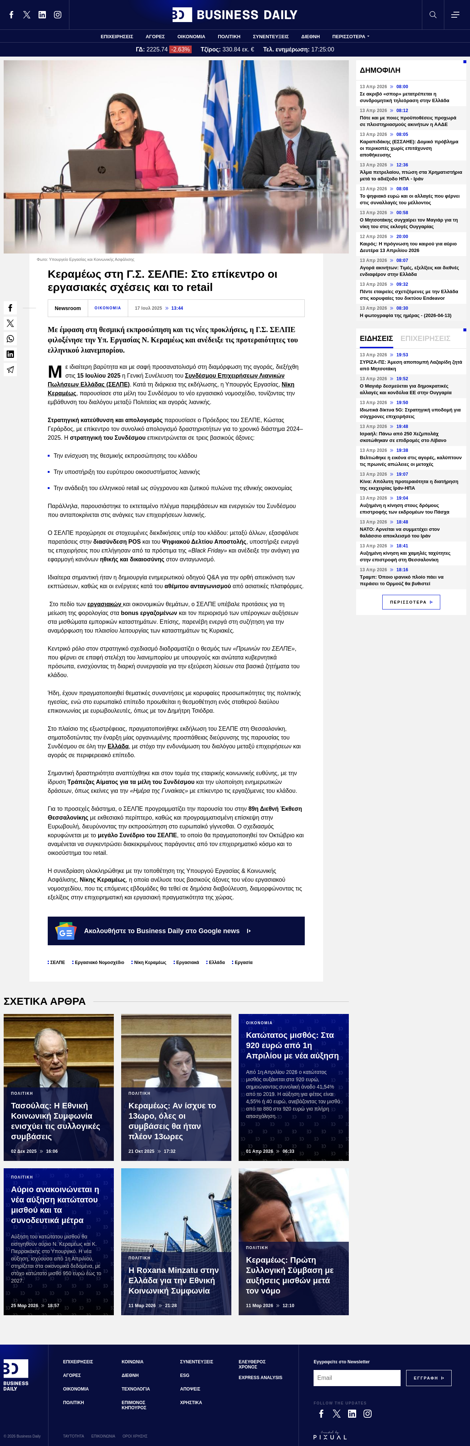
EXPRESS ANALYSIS (260, 1377)
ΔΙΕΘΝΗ (310, 36)
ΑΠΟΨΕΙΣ (190, 1389)
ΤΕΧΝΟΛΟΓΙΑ (136, 1389)
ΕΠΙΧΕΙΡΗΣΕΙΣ (117, 36)
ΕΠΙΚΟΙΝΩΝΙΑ (103, 1436)
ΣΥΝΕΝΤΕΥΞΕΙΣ (271, 36)
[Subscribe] (426, 1378)
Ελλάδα (118, 746)
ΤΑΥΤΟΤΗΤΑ (73, 1436)
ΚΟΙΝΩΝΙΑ (133, 1361)
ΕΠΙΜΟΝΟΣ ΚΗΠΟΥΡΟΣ (134, 1405)
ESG (184, 1375)
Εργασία (243, 962)
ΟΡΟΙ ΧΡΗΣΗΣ (135, 1436)
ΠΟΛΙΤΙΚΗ (229, 36)
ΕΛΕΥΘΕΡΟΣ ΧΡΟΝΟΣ (252, 1364)
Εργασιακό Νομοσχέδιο (99, 962)
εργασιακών (105, 604)
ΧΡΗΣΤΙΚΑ (191, 1402)
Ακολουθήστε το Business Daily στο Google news (153, 931)
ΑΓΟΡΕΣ (155, 36)
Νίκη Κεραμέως (150, 962)
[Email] (357, 1378)
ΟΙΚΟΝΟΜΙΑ (191, 36)
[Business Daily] (16, 1389)
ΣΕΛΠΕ (57, 962)
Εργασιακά (187, 962)
